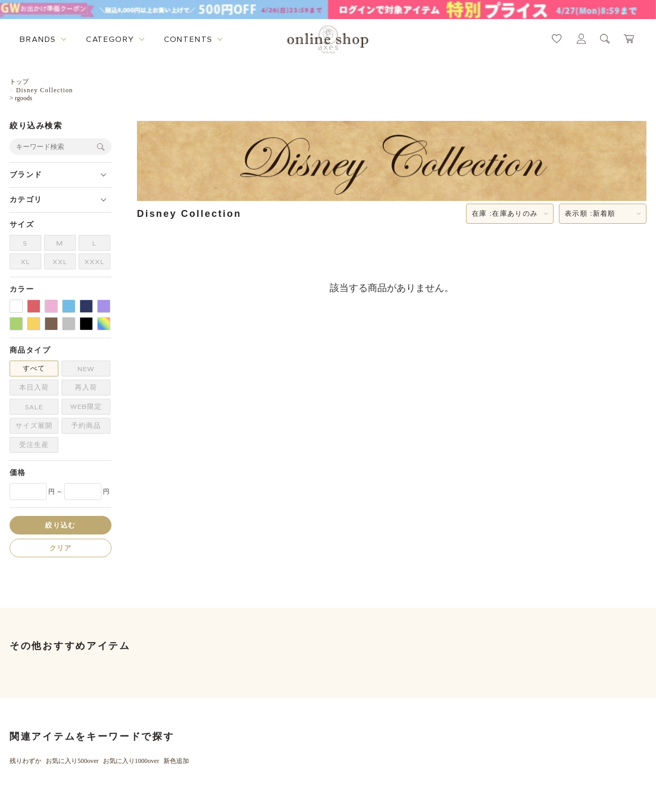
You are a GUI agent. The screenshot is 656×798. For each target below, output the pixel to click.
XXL (60, 262)
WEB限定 (86, 406)
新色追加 (176, 761)
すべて (34, 368)
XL (25, 262)
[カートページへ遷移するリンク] (629, 39)
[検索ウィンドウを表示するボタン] (605, 39)
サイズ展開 (34, 425)
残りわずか (25, 761)
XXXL (94, 262)
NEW (85, 369)
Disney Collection (44, 90)
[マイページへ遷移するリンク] (581, 39)
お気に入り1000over (131, 761)
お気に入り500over (72, 761)
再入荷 (86, 387)
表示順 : (590, 213)
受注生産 (34, 445)
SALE (34, 407)
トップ (19, 81)
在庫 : (505, 213)
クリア (60, 548)
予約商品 (86, 425)
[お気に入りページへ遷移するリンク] (557, 39)
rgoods (23, 98)
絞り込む (60, 525)
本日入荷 (34, 387)
